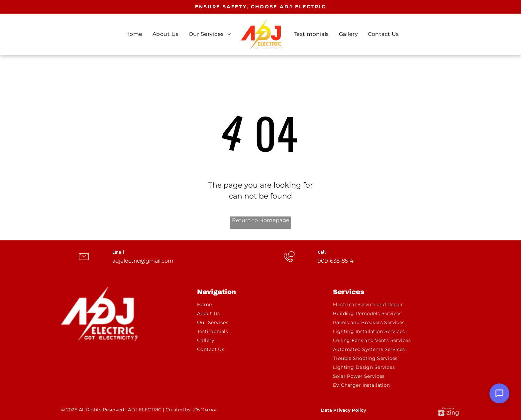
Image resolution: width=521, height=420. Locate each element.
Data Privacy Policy (343, 410)
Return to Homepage (260, 220)
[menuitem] (134, 34)
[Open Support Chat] (499, 393)
